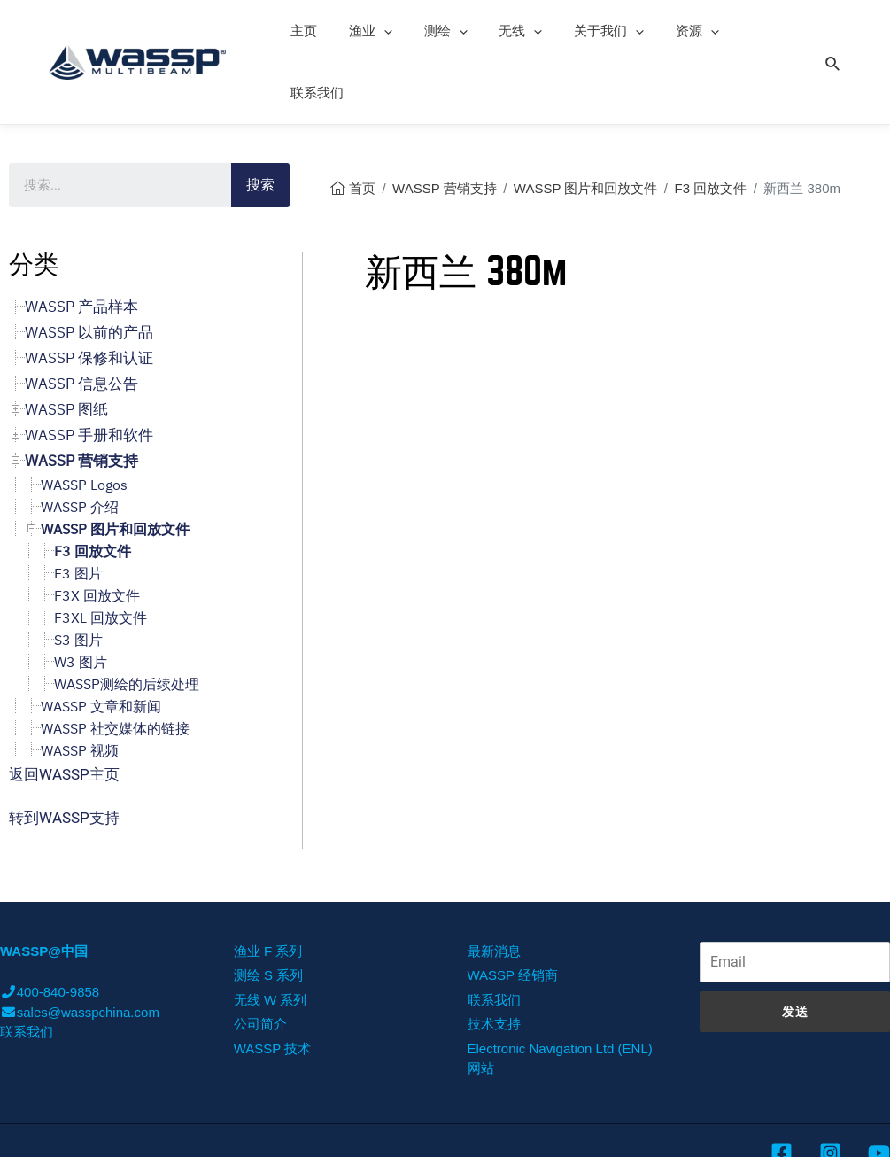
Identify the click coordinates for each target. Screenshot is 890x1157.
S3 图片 (78, 577)
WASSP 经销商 (513, 912)
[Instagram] (830, 1091)
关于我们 (586, 31)
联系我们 (743, 30)
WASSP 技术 (273, 986)
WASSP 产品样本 (81, 244)
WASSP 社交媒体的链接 (115, 666)
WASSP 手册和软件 (89, 373)
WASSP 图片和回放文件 (586, 126)
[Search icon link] (833, 30)
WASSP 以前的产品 (89, 270)
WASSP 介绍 (80, 445)
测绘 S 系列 (268, 912)
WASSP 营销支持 (444, 126)
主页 (301, 30)
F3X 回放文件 (97, 533)
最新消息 (494, 889)
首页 (362, 126)
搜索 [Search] (260, 122)
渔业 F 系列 (268, 889)
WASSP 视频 (80, 688)
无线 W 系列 (270, 937)
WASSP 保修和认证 (89, 296)
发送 (795, 950)
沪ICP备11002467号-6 (823, 1129)
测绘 (432, 31)
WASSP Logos (84, 422)
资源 (669, 31)
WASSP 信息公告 (81, 321)
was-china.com (721, 1130)
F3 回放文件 (711, 126)
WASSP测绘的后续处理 (126, 622)
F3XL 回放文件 (100, 555)
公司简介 (260, 961)
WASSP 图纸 (66, 347)
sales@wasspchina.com (79, 950)
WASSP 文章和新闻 (101, 644)
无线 (502, 31)
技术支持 (494, 961)
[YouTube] (879, 1091)
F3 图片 (78, 511)
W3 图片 (80, 600)
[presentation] (376, 31)
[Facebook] (781, 1091)
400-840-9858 (49, 929)
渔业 (362, 31)
